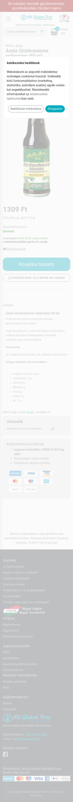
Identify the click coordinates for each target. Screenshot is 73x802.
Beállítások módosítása (25, 109)
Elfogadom (55, 109)
